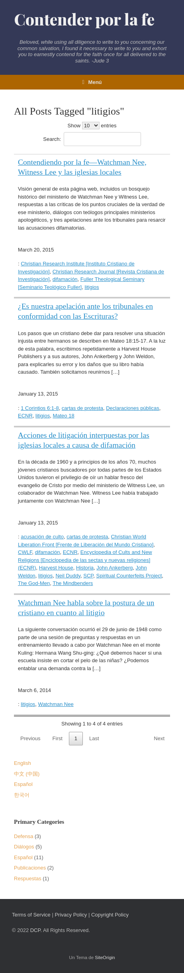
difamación (65, 279)
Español (23, 784)
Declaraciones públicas (132, 408)
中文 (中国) (26, 774)
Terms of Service (31, 915)
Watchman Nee (56, 704)
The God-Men (34, 583)
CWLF (25, 552)
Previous (30, 738)
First (58, 738)
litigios (91, 287)
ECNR (25, 416)
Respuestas (27, 878)
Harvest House (56, 568)
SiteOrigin (105, 957)
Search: (92, 139)
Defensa (23, 836)
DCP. (36, 930)
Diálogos (24, 847)
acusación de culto (42, 537)
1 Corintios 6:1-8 (40, 408)
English (22, 763)
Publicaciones (30, 868)
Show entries (92, 126)
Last (94, 738)
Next (159, 738)
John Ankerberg (114, 568)
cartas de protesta (82, 408)
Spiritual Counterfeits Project (129, 576)
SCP (88, 576)
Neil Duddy (67, 576)
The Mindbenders (73, 583)
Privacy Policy (71, 915)
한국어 (21, 795)
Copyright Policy (110, 915)
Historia (85, 568)
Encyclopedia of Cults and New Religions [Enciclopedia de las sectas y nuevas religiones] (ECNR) (85, 560)
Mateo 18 (63, 416)
